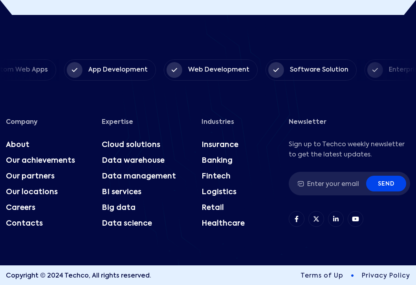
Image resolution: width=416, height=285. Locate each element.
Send (386, 184)
